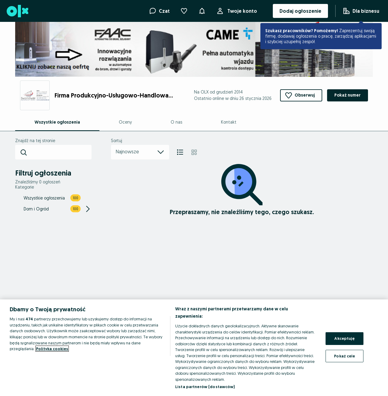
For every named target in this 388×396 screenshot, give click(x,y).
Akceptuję (344, 338)
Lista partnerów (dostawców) (205, 386)
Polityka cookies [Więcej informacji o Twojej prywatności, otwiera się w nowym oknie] (52, 348)
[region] (194, 347)
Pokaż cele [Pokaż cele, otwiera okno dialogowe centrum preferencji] (344, 355)
